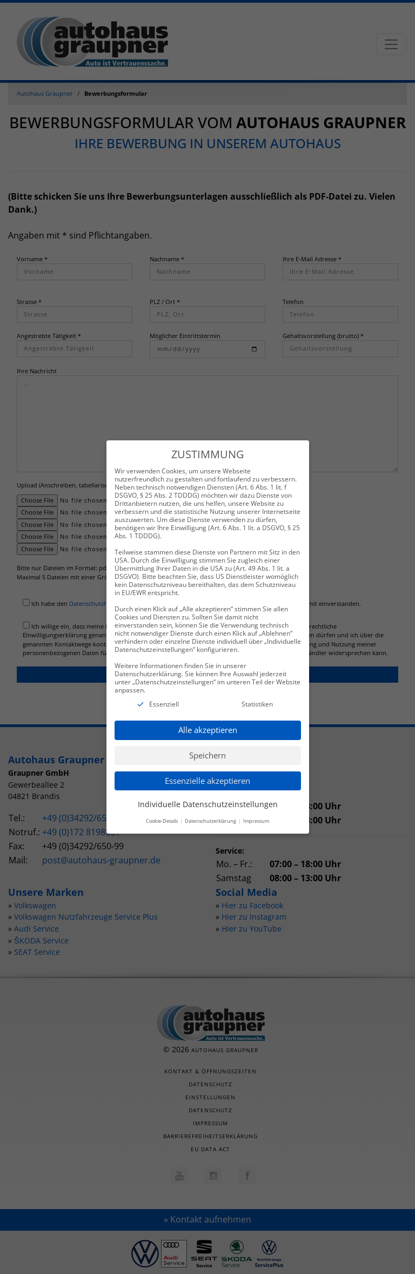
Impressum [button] (256, 809)
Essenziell (164, 693)
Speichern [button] (207, 743)
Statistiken (257, 693)
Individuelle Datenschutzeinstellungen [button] (208, 793)
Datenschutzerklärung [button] (211, 809)
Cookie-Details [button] (162, 809)
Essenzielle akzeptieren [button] (207, 769)
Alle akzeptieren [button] (207, 718)
